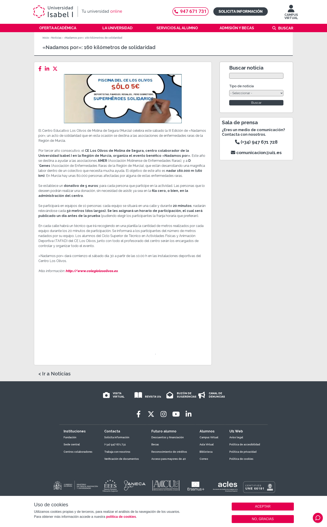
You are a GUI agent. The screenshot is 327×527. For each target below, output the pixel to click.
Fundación (70, 437)
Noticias (56, 37)
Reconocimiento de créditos (169, 451)
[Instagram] (163, 414)
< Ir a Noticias (54, 373)
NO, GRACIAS (263, 519)
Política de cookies (241, 458)
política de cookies (121, 516)
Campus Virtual (209, 437)
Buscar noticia (246, 68)
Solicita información (241, 11)
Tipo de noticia (241, 86)
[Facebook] (41, 68)
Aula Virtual (207, 444)
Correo (204, 458)
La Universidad (117, 28)
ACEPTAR (262, 506)
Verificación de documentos (121, 458)
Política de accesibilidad (244, 444)
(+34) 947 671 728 (256, 142)
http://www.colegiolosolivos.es (91, 271)
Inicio (46, 37)
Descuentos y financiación (167, 437)
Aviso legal (236, 437)
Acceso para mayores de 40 (168, 458)
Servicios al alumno (177, 28)
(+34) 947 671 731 (115, 444)
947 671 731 (190, 11)
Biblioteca (206, 451)
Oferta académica (57, 28)
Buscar (285, 28)
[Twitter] (56, 68)
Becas (155, 444)
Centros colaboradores (78, 451)
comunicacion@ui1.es (256, 152)
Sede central (72, 444)
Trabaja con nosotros (117, 451)
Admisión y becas (237, 28)
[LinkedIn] (48, 68)
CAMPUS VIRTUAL (291, 14)
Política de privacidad (243, 451)
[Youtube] (176, 414)
